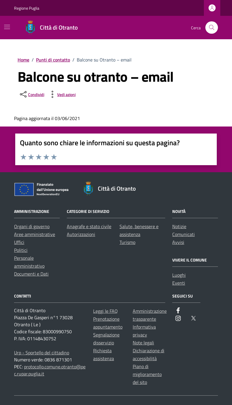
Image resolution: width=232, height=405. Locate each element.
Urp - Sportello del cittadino (41, 352)
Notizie (179, 226)
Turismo (127, 242)
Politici (21, 250)
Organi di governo (32, 226)
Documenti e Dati (31, 273)
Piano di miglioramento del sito (147, 374)
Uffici (19, 242)
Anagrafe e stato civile (89, 226)
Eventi (178, 282)
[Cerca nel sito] (211, 27)
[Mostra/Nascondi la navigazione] (7, 26)
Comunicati (183, 234)
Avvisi (178, 242)
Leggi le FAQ (105, 311)
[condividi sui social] (31, 94)
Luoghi (179, 274)
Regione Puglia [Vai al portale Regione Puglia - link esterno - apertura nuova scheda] (26, 8)
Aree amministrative (34, 234)
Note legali (143, 342)
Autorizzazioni (81, 234)
